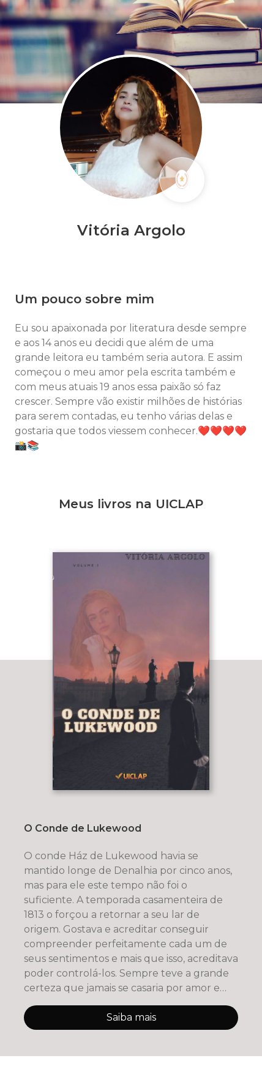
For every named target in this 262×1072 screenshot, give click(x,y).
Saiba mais (131, 1017)
